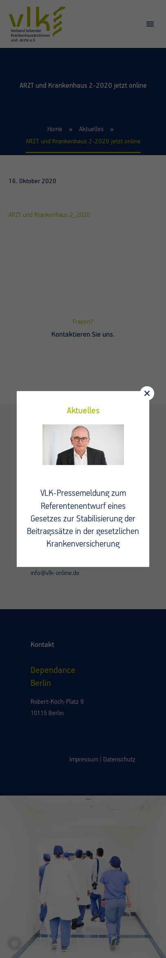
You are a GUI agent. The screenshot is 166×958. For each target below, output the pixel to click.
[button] (14, 943)
